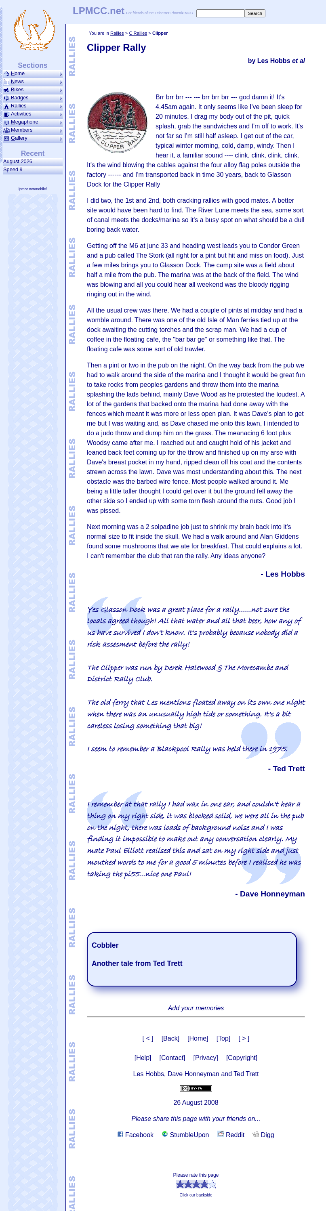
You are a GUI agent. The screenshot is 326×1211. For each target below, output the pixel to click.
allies (32, 106)
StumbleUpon (185, 1134)
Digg (263, 1134)
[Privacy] (205, 1057)
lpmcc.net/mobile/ (33, 189)
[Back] (170, 1038)
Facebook (136, 1134)
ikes (32, 89)
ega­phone (32, 122)
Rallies (117, 33)
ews (32, 81)
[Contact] (172, 1057)
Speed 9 (14, 169)
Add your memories (196, 1008)
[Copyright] (241, 1057)
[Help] (143, 1057)
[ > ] (243, 1038)
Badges (32, 97)
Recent (33, 153)
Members (32, 130)
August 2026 (19, 161)
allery (32, 138)
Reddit (231, 1134)
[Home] (197, 1038)
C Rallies (138, 33)
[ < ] (148, 1038)
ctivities (32, 114)
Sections (32, 65)
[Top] (224, 1038)
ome (32, 73)
